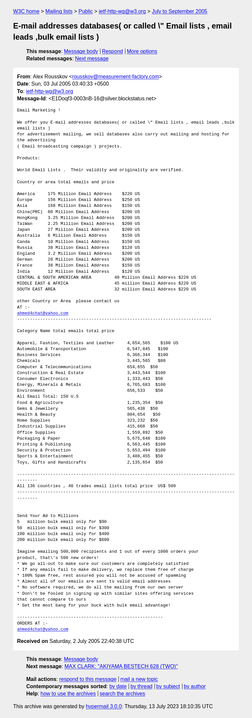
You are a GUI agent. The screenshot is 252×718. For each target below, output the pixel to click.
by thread (142, 686)
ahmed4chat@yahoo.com (42, 313)
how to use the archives (68, 693)
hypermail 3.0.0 (103, 706)
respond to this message (87, 679)
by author (195, 686)
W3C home (26, 11)
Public (85, 11)
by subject (168, 686)
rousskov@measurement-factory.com (115, 76)
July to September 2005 (179, 11)
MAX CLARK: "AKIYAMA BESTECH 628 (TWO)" (121, 666)
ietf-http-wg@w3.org (122, 11)
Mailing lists (59, 11)
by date (117, 686)
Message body (81, 51)
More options (142, 51)
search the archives (122, 693)
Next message (92, 58)
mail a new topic (139, 679)
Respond (112, 51)
